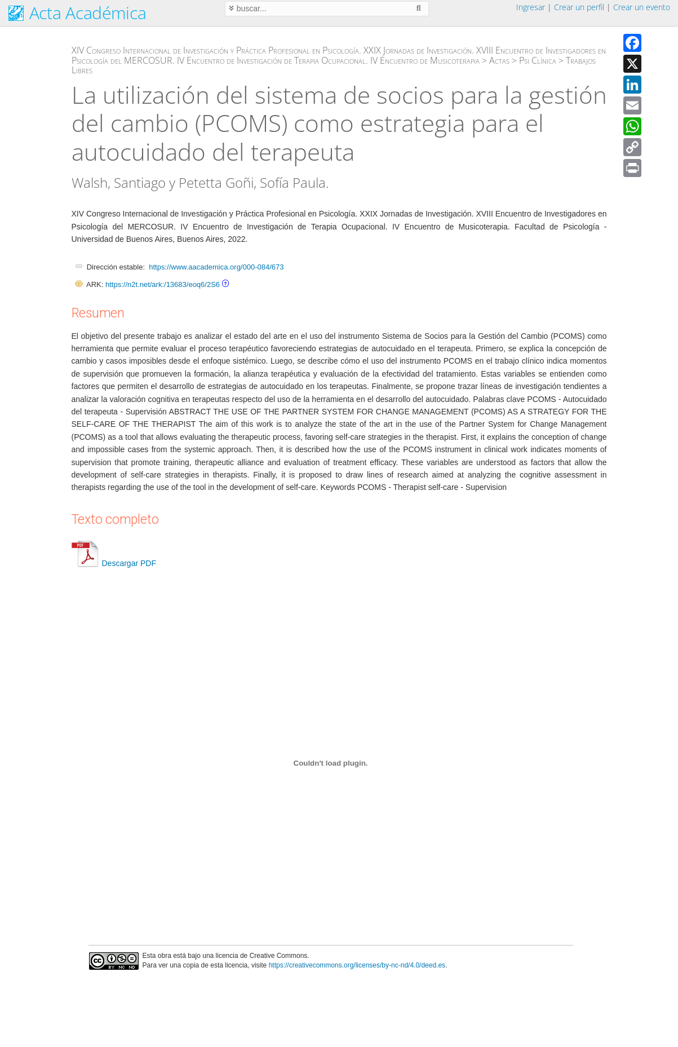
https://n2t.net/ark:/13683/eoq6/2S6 (162, 284)
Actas (499, 60)
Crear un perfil (579, 7)
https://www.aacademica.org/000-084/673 (216, 267)
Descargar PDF (114, 563)
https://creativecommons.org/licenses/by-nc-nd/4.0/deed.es (357, 965)
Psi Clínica (537, 60)
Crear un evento (641, 7)
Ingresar (530, 7)
